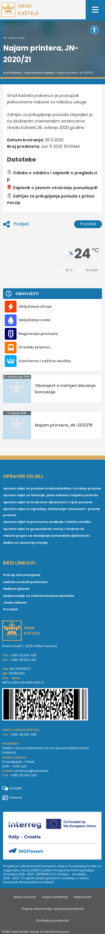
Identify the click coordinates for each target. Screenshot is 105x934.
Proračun (10, 609)
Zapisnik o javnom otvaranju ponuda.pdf (52, 188)
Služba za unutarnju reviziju (25, 543)
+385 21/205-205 (23, 655)
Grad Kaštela (12, 72)
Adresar (12, 797)
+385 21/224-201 (23, 660)
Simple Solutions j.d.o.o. (55, 931)
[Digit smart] (52, 837)
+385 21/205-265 (23, 735)
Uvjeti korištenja (55, 897)
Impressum (83, 897)
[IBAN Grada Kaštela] (52, 705)
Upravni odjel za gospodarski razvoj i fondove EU (43, 529)
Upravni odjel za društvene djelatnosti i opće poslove (47, 502)
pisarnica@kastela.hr (31, 771)
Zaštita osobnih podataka (25, 582)
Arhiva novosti (24, 897)
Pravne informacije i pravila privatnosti (53, 909)
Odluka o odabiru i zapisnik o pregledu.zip (52, 176)
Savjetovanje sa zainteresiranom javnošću (38, 596)
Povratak (88, 223)
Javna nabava (15, 602)
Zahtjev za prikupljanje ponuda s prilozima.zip (50, 199)
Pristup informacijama (21, 575)
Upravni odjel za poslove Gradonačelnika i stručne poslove (52, 488)
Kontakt (12, 788)
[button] (94, 29)
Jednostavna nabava (39, 72)
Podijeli (16, 224)
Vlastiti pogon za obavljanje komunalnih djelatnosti (46, 536)
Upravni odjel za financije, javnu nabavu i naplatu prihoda (50, 495)
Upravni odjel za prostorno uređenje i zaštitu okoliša (47, 522)
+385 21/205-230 (23, 775)
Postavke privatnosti (52, 921)
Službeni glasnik (16, 589)
